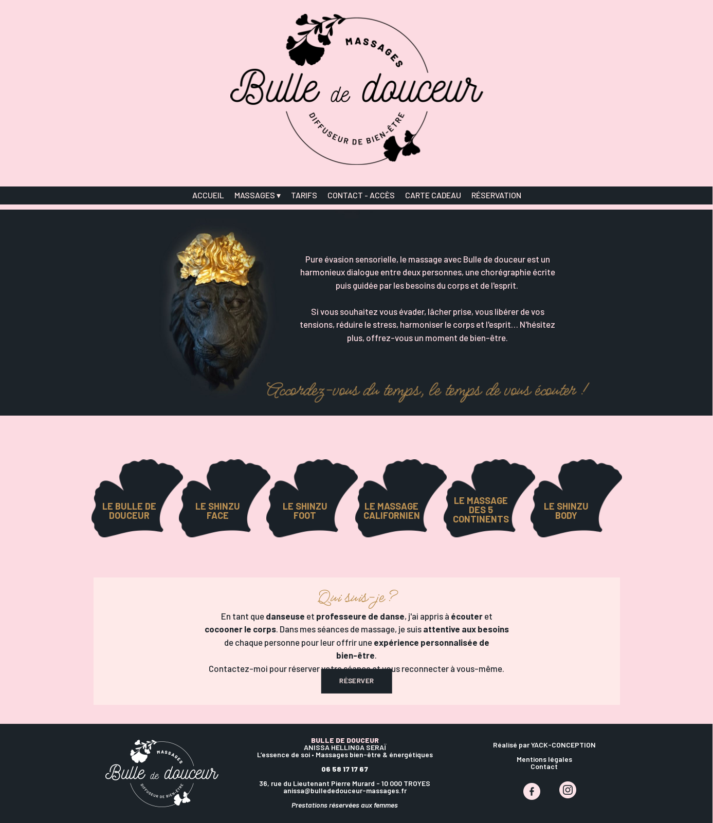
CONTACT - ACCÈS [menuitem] (361, 195)
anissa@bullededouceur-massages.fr (345, 790)
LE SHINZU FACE (217, 510)
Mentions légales (544, 759)
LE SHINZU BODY (566, 510)
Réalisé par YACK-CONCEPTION (544, 744)
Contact (544, 766)
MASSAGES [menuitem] (257, 195)
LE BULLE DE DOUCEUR (129, 510)
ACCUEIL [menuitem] (208, 195)
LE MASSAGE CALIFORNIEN (391, 510)
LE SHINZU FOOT (305, 510)
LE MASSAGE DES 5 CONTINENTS (481, 510)
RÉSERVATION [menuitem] (496, 195)
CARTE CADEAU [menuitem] (433, 195)
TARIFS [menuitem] (304, 195)
